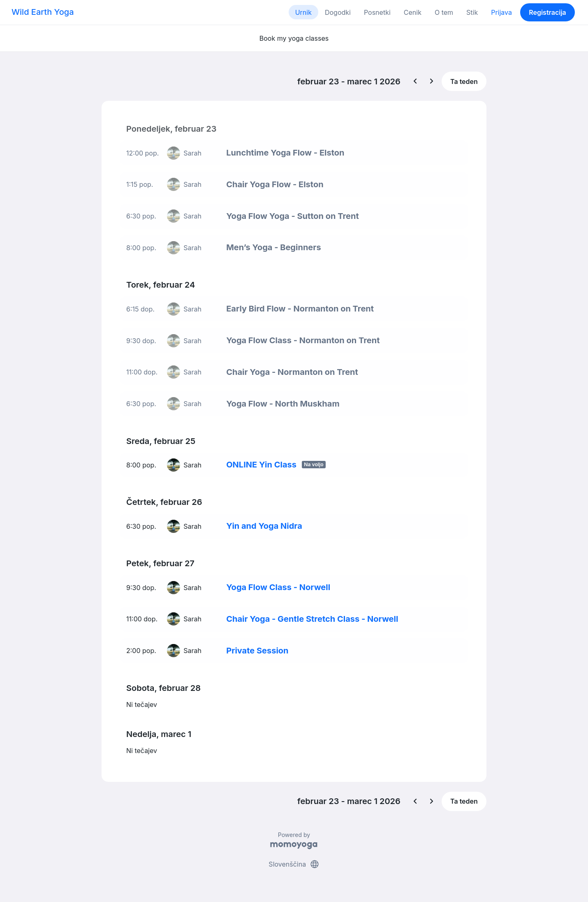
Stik (472, 12)
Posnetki (377, 12)
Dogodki (338, 12)
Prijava (501, 12)
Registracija (547, 12)
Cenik (412, 12)
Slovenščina (294, 864)
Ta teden (464, 81)
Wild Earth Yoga (43, 12)
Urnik (303, 12)
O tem (444, 12)
